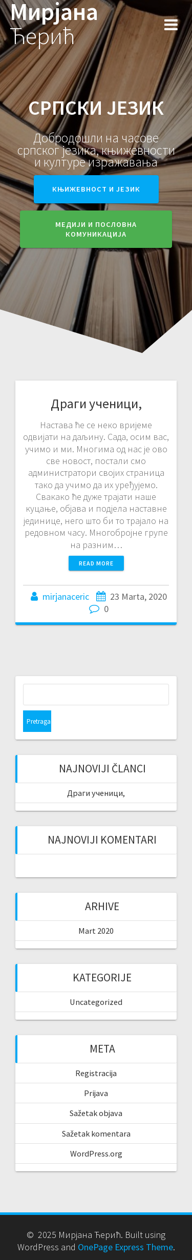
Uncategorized (96, 1002)
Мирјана (54, 24)
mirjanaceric (65, 596)
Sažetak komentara (96, 1133)
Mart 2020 (96, 931)
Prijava (96, 1093)
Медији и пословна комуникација (96, 229)
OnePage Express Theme (125, 1247)
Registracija (96, 1073)
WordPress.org (96, 1153)
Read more (96, 563)
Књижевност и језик (96, 189)
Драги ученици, (96, 403)
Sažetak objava (96, 1113)
